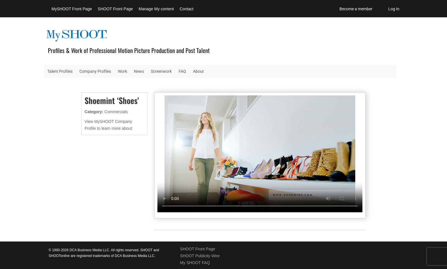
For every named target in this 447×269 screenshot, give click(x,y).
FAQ (182, 71)
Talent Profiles (60, 71)
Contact (187, 9)
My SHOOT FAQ (195, 262)
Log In (393, 9)
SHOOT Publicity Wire (200, 256)
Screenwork (161, 71)
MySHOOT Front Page (72, 9)
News (139, 71)
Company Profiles (95, 71)
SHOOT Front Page (115, 9)
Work (122, 71)
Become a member (355, 9)
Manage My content (156, 9)
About (198, 71)
